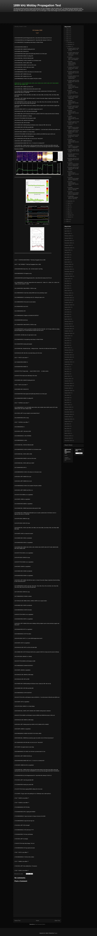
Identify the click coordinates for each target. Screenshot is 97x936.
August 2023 (67, 307)
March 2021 (67, 376)
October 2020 (68, 388)
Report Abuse (68, 445)
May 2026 (67, 228)
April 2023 (67, 316)
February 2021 (68, 378)
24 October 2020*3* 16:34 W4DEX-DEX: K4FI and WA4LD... (73, 81)
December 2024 (68, 269)
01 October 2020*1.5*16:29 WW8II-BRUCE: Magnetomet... (73, 193)
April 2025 (67, 259)
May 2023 (67, 314)
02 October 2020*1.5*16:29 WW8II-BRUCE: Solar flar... (73, 188)
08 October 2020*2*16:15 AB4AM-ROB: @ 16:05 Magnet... (73, 159)
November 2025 (68, 243)
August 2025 (67, 250)
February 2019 (68, 435)
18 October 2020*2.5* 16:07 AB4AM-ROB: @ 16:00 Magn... (73, 112)
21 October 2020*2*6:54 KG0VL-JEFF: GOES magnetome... (72, 97)
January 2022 (68, 352)
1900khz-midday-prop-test (68, 459)
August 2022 (67, 335)
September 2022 (68, 333)
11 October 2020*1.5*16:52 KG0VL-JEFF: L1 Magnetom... (73, 146)
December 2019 (68, 412)
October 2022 (68, 331)
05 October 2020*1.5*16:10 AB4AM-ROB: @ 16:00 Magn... (73, 173)
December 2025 (68, 240)
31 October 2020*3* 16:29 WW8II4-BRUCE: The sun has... (73, 49)
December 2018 (68, 440)
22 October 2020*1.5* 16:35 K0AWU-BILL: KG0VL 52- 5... (72, 92)
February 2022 (68, 350)
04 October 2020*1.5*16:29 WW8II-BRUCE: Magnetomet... (73, 178)
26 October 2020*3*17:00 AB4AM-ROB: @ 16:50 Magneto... (73, 73)
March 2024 (67, 290)
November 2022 (68, 328)
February (69, 215)
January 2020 (68, 409)
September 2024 (68, 276)
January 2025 (68, 266)
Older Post (57, 920)
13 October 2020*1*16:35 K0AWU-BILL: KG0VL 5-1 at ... (73, 136)
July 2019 (67, 423)
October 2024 (68, 274)
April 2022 (67, 345)
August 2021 (67, 364)
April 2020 (67, 402)
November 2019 (68, 414)
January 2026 (68, 238)
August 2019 (67, 421)
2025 (67, 30)
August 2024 (67, 278)
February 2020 (68, 407)
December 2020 (68, 383)
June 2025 (67, 254)
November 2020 (68, 385)
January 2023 (68, 323)
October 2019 (68, 416)
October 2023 (68, 302)
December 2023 (68, 297)
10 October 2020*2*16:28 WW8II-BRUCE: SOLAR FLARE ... (73, 151)
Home (37, 920)
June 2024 (67, 283)
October (69, 46)
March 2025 (67, 262)
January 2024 (68, 295)
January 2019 (68, 438)
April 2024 (67, 288)
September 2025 (68, 247)
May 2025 (67, 257)
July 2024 (67, 281)
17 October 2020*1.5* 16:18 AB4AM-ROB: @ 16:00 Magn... (73, 118)
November (69, 44)
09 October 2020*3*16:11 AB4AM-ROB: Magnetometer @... (73, 155)
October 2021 (68, 359)
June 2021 (67, 369)
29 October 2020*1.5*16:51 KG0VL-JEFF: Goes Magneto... (73, 58)
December (69, 42)
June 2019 (67, 426)
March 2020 (67, 404)
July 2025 (67, 252)
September (70, 201)
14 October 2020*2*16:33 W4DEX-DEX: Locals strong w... (73, 132)
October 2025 (68, 245)
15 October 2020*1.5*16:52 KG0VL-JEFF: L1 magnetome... (73, 127)
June (68, 207)
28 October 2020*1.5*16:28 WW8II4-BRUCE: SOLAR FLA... (71, 63)
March (68, 213)
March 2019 (67, 433)
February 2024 (68, 293)
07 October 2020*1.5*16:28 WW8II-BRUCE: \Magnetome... (73, 164)
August (69, 203)
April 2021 (67, 373)
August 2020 (67, 392)
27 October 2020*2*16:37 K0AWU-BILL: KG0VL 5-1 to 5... (73, 68)
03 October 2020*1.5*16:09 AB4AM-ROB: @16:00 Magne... (72, 183)
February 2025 (68, 264)
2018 (67, 221)
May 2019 (67, 428)
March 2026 (67, 233)
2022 (67, 36)
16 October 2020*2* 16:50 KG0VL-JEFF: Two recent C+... (73, 123)
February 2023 (68, 321)
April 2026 (67, 231)
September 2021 (68, 362)
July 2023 (67, 309)
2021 (67, 38)
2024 (67, 32)
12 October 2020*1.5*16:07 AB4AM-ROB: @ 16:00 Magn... (73, 141)
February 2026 (68, 235)
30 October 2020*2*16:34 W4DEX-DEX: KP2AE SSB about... (73, 54)
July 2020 (67, 395)
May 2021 (67, 371)
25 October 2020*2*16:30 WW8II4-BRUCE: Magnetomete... (73, 77)
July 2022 (67, 338)
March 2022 (67, 347)
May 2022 (67, 343)
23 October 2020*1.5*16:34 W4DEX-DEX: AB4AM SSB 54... (72, 86)
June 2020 (67, 397)
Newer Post (17, 920)
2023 (67, 34)
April (68, 211)
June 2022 (67, 340)
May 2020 (67, 400)
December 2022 (68, 326)
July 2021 (67, 366)
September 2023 (68, 304)
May (68, 209)
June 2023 (67, 312)
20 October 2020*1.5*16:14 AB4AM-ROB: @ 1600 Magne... (72, 102)
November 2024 (68, 271)
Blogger (55, 933)
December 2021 (68, 354)
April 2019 (67, 431)
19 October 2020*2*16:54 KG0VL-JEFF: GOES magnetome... (73, 107)
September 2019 (68, 419)
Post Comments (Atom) (40, 924)
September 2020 (68, 390)
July (68, 205)
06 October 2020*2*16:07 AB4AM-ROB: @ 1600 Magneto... (73, 168)
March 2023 (67, 319)
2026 (67, 29)
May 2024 (67, 285)
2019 (67, 219)
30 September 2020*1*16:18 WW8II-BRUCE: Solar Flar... (72, 197)
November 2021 (68, 357)
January (69, 217)
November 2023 (68, 300)
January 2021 (68, 381)
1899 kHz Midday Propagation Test (37, 5)
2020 (67, 40)
